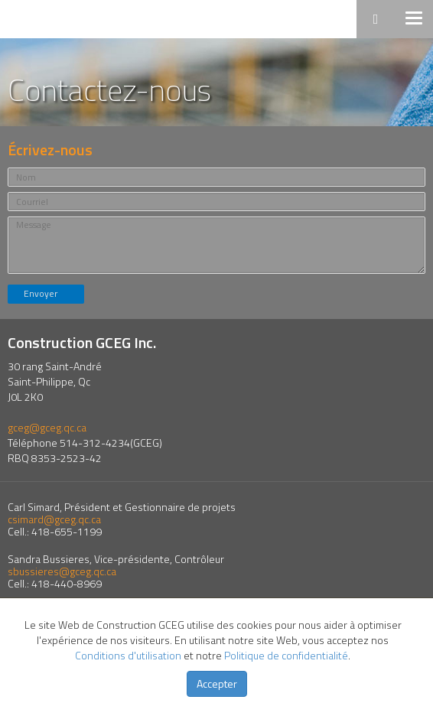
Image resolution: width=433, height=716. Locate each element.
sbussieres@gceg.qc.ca (62, 571)
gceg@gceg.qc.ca (47, 427)
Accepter (217, 683)
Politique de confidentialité (286, 655)
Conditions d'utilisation (128, 655)
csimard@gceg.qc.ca (54, 519)
